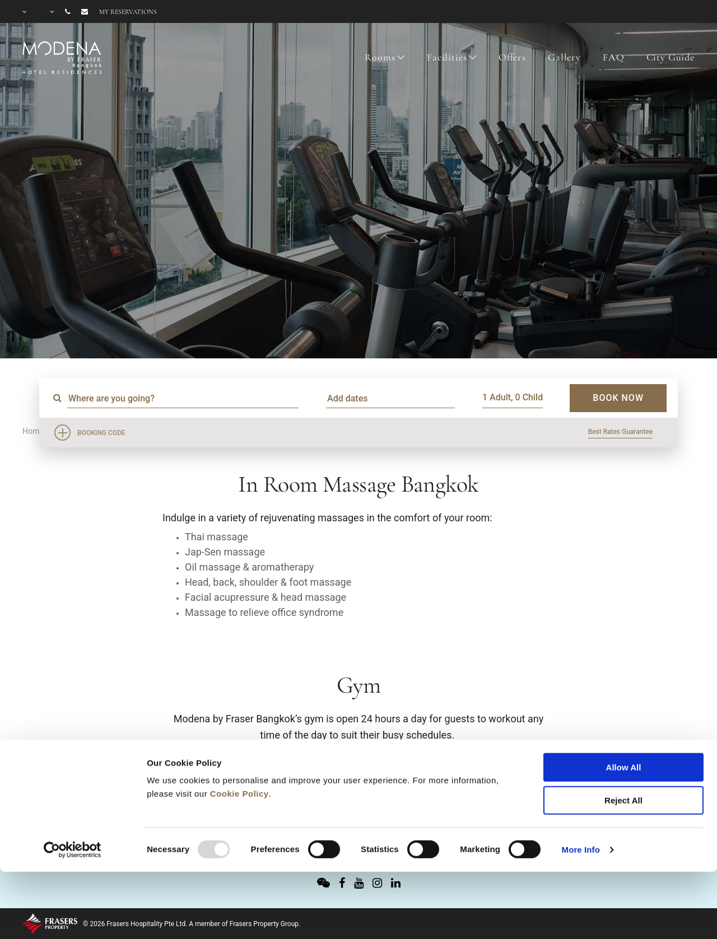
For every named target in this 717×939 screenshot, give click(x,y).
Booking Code (101, 433)
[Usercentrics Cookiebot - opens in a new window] (73, 785)
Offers (512, 57)
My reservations (128, 12)
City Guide (670, 57)
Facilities (447, 57)
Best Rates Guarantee (620, 432)
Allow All (623, 702)
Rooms (380, 57)
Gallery (564, 57)
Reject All (623, 735)
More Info (581, 784)
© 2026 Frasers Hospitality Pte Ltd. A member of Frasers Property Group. (191, 924)
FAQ (614, 57)
